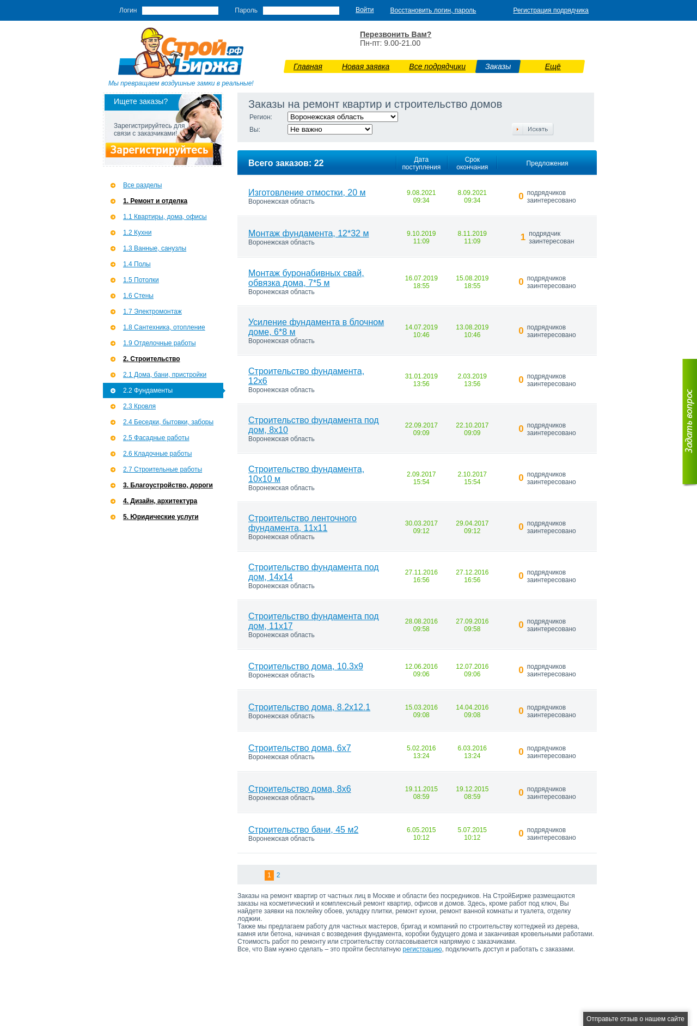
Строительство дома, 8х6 (299, 788)
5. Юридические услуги (161, 517)
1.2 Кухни (137, 232)
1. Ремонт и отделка (155, 201)
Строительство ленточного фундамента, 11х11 (302, 523)
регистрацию (422, 949)
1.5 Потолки (141, 280)
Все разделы (142, 185)
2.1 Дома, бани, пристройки (164, 374)
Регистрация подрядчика (551, 10)
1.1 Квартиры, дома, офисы (165, 217)
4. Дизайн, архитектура (160, 501)
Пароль (246, 10)
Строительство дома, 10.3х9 (305, 666)
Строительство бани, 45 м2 (303, 829)
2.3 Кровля (139, 406)
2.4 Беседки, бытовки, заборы (168, 422)
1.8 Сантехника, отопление (164, 327)
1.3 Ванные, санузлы (154, 248)
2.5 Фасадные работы (156, 438)
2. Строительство (151, 359)
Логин (128, 10)
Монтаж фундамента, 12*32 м (308, 233)
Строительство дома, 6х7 (299, 748)
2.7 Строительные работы (162, 469)
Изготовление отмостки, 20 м (307, 192)
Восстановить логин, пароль (433, 10)
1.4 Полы (137, 264)
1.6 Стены (138, 296)
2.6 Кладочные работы (157, 453)
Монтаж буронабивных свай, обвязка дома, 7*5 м (306, 278)
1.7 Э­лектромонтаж (152, 311)
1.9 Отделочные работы (159, 343)
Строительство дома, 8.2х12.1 (309, 707)
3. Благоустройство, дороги (168, 485)
